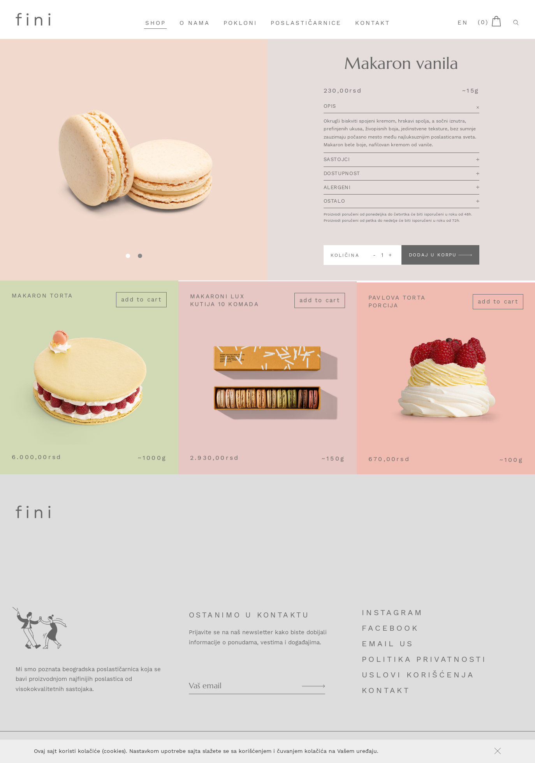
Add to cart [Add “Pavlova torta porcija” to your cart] (498, 310)
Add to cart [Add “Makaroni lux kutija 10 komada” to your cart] (319, 306)
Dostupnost (401, 174)
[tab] (140, 256)
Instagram (392, 612)
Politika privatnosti (424, 659)
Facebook (390, 628)
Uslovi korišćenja (418, 674)
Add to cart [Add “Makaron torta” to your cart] (141, 303)
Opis (401, 107)
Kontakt (372, 22)
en (463, 22)
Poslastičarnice (306, 22)
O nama (195, 22)
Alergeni (401, 188)
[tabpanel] (134, 160)
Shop (155, 22)
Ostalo (401, 201)
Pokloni (240, 22)
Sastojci (401, 160)
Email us (388, 643)
